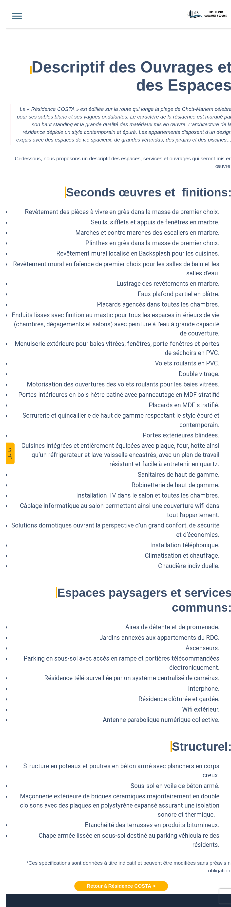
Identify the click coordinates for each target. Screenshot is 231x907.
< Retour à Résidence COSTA (115, 886)
